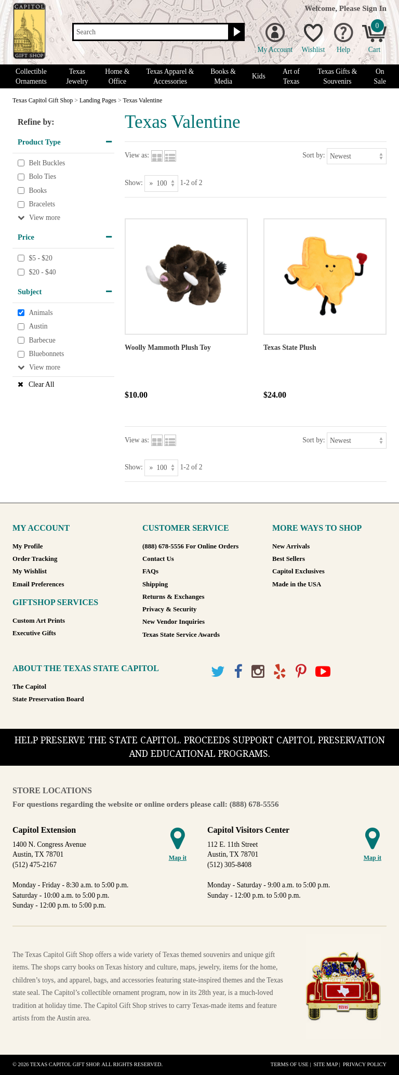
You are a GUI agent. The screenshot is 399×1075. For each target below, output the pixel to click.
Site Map (325, 1064)
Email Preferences (38, 584)
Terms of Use (290, 1064)
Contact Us (158, 558)
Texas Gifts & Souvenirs (337, 76)
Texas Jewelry (77, 76)
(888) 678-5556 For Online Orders (190, 546)
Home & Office (117, 76)
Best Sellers (288, 558)
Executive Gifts (34, 633)
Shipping (155, 584)
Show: (134, 183)
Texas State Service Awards (181, 634)
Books (38, 190)
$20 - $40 (42, 272)
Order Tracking (34, 558)
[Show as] (161, 183)
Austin (38, 327)
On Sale (380, 76)
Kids (258, 76)
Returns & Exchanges (173, 596)
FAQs (150, 571)
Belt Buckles (47, 163)
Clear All (41, 384)
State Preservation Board (48, 699)
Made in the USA (296, 584)
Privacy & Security (169, 609)
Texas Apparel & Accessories (170, 76)
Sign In (374, 8)
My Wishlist (29, 571)
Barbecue (42, 340)
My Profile (27, 546)
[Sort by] (357, 156)
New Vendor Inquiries (173, 621)
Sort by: (313, 155)
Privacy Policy (365, 1064)
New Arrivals (291, 546)
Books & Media (223, 76)
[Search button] (235, 32)
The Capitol (29, 686)
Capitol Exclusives (298, 571)
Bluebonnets (46, 354)
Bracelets (42, 204)
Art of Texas (291, 76)
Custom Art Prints (38, 620)
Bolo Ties (42, 176)
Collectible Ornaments (31, 76)
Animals (40, 313)
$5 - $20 (40, 258)
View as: (137, 155)
